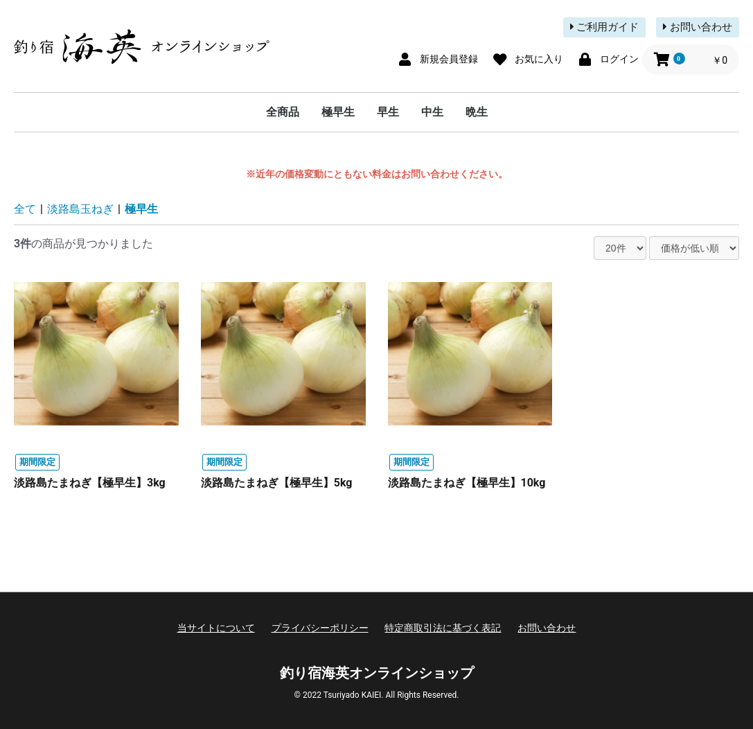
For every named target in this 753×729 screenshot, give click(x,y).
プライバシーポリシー (320, 627)
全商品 (282, 111)
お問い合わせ (697, 27)
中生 (432, 111)
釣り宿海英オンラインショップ (377, 673)
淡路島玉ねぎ (80, 209)
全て (25, 209)
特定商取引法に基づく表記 (442, 627)
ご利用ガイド (604, 27)
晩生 (477, 111)
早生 (388, 111)
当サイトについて (216, 627)
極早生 (338, 111)
